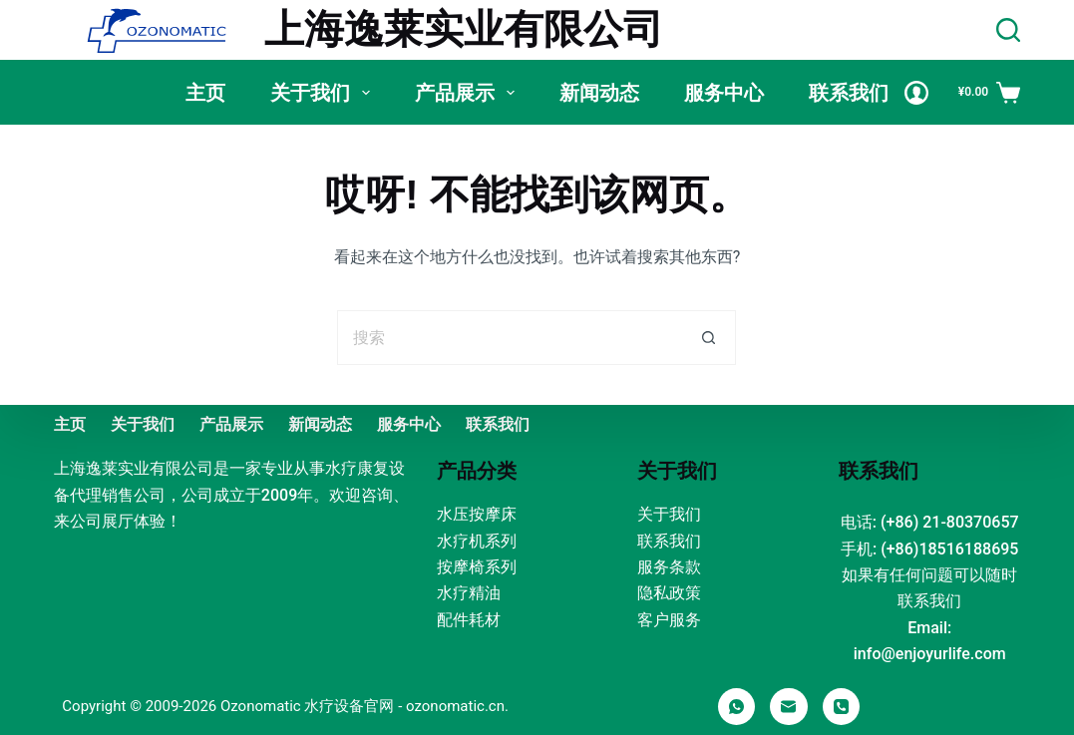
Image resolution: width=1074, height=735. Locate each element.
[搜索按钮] (708, 337)
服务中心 (724, 93)
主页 (205, 93)
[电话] (842, 707)
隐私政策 (669, 592)
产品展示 (469, 93)
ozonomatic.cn (455, 706)
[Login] (916, 93)
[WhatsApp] (737, 707)
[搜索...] (509, 337)
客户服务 (669, 619)
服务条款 (669, 566)
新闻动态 (599, 93)
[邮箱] (789, 707)
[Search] (1008, 30)
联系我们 (849, 93)
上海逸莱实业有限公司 (463, 29)
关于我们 (324, 93)
